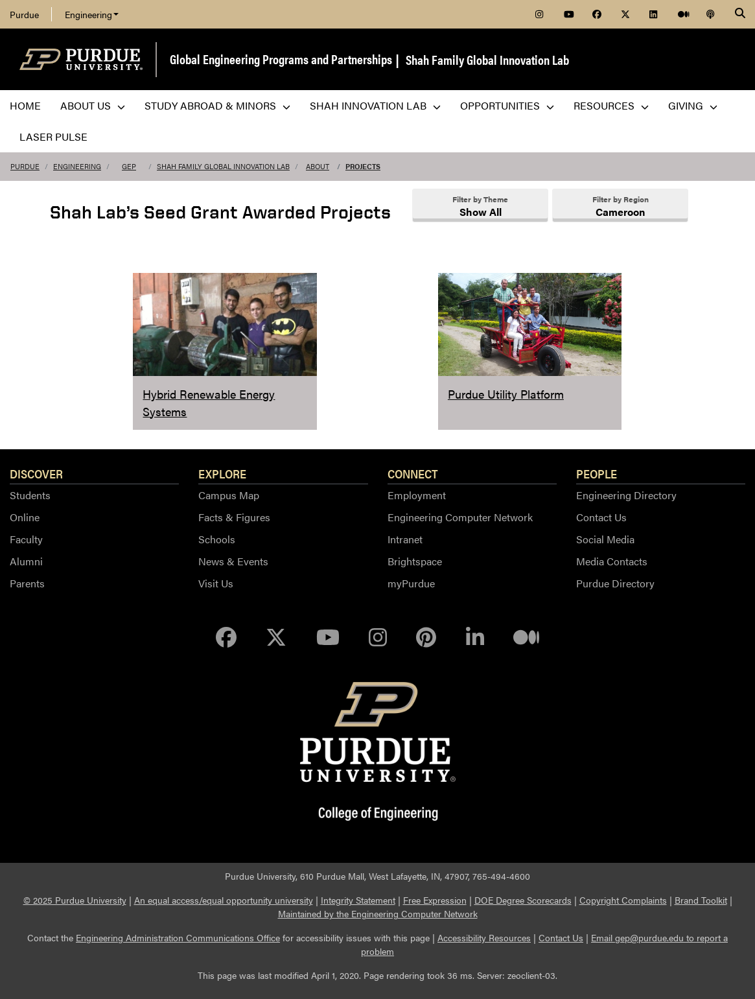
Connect (413, 473)
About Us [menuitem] (92, 105)
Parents (27, 583)
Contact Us (601, 517)
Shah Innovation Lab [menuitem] (375, 105)
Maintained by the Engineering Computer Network (378, 913)
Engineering (92, 14)
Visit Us (215, 583)
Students (30, 495)
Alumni (26, 561)
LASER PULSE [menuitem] (53, 136)
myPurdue (411, 583)
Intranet (405, 539)
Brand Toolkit (701, 899)
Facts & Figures (234, 517)
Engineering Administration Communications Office (178, 937)
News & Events (233, 561)
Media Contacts (611, 561)
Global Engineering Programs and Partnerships (281, 58)
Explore (222, 473)
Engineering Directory (626, 495)
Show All (480, 211)
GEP (129, 166)
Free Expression (435, 899)
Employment (417, 495)
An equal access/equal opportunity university (223, 899)
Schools (216, 539)
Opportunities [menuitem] (507, 105)
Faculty (26, 539)
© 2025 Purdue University (74, 899)
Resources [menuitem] (611, 105)
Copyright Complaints (623, 899)
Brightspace (415, 561)
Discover (36, 473)
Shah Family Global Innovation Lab (487, 59)
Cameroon (620, 211)
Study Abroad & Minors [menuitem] (217, 105)
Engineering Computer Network (460, 517)
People (596, 473)
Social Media (605, 539)
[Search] (740, 14)
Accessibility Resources (484, 937)
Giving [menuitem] (692, 105)
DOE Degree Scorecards (523, 899)
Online (25, 517)
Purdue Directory (615, 583)
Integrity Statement (358, 899)
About (317, 166)
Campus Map (228, 495)
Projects (362, 166)
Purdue (24, 14)
